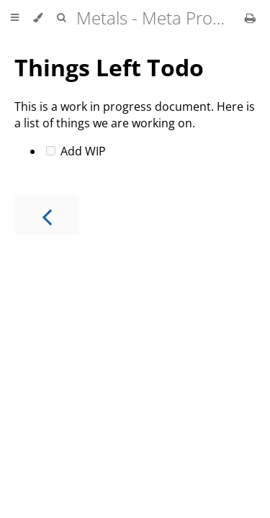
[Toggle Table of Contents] (15, 18)
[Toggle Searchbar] (61, 18)
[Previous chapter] (46, 215)
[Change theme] (38, 18)
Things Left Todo (109, 67)
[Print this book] (250, 18)
